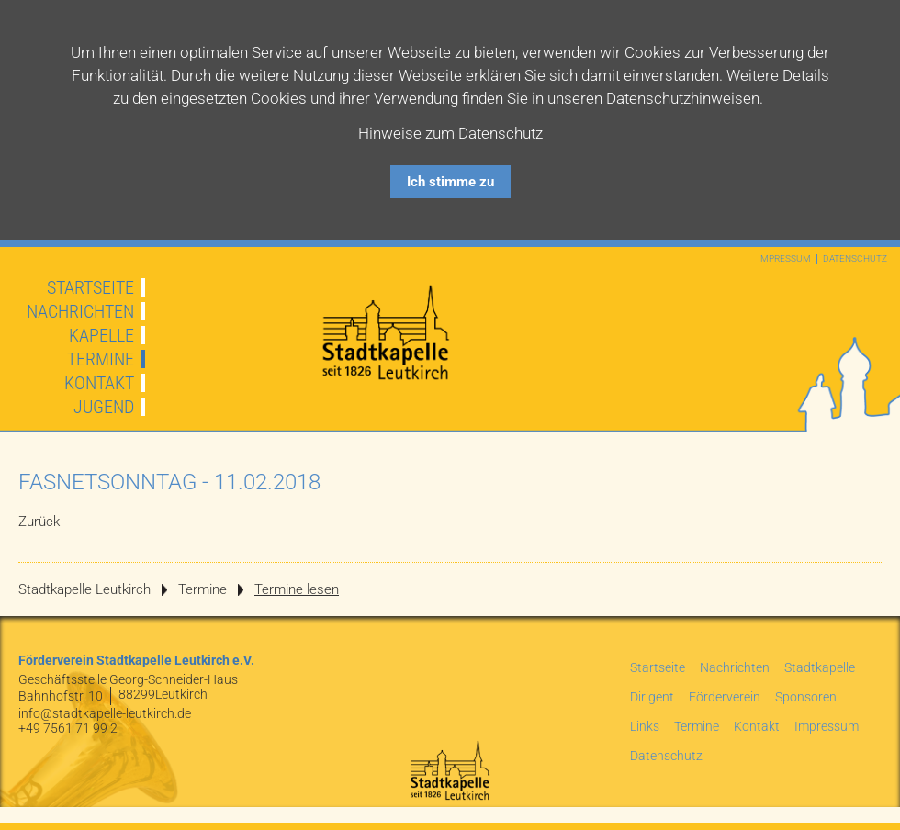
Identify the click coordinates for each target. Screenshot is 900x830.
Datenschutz (855, 259)
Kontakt (99, 383)
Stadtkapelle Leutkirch (84, 589)
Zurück (39, 521)
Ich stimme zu (450, 182)
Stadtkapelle (819, 667)
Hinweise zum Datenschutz (450, 133)
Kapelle (101, 335)
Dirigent (652, 697)
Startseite (90, 287)
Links (644, 726)
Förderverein (724, 697)
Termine (100, 359)
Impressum (784, 259)
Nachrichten (80, 311)
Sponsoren (806, 697)
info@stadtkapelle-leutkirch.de (104, 713)
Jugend (103, 407)
